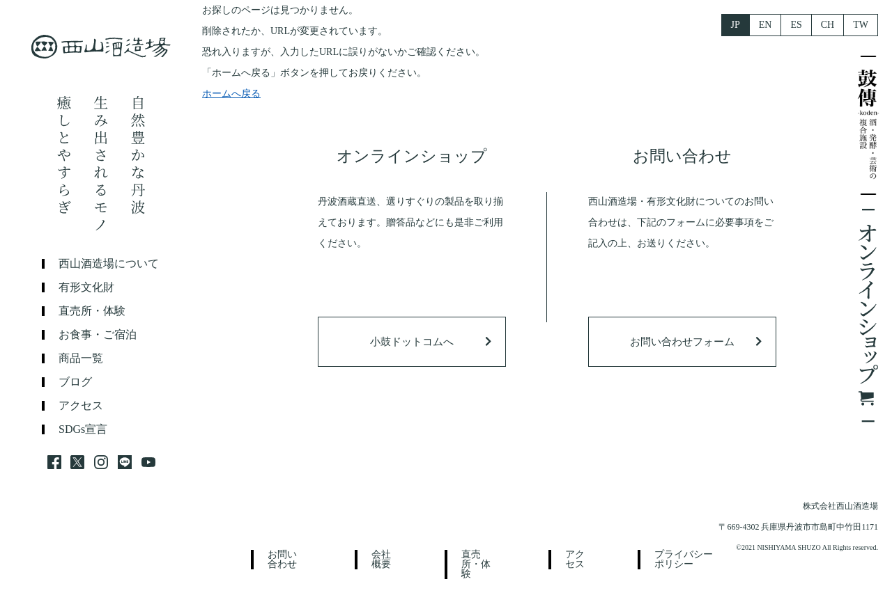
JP (735, 24)
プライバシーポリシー (683, 559)
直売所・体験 (92, 311)
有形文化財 (86, 287)
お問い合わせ (282, 559)
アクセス (81, 406)
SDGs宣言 (83, 429)
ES (795, 24)
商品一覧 (81, 358)
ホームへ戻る (231, 93)
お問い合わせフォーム (682, 341)
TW (860, 24)
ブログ (75, 382)
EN (765, 24)
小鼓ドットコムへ (412, 341)
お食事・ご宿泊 (98, 335)
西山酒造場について (109, 264)
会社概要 (381, 559)
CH (827, 24)
